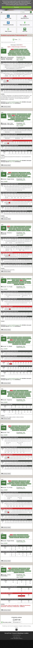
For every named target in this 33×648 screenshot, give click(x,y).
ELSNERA (16, 115)
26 (4, 174)
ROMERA (13, 397)
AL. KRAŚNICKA (19, 176)
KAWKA (9, 337)
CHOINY (12, 49)
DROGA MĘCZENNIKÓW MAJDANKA (21, 118)
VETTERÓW (28, 119)
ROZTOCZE (25, 176)
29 (4, 228)
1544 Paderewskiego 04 (21, 58)
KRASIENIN (20, 337)
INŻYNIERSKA (28, 230)
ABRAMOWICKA (24, 53)
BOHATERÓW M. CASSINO (12, 176)
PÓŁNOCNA (10, 116)
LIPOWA (22, 342)
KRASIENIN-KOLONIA (14, 337)
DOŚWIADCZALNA (19, 119)
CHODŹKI (28, 172)
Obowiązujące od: (17, 622)
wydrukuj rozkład (5, 106)
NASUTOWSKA (28, 278)
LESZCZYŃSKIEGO (11, 342)
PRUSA (14, 116)
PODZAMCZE (26, 50)
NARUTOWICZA (27, 342)
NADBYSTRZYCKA (15, 344)
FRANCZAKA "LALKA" (11, 119)
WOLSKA (13, 483)
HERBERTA (23, 230)
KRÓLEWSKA (22, 52)
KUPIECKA (24, 278)
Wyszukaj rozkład (6, 622)
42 (4, 280)
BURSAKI (25, 49)
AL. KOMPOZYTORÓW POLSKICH (24, 115)
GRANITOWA (22, 284)
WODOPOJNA (17, 52)
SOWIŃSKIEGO (26, 536)
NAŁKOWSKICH (18, 397)
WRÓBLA (28, 176)
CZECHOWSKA (28, 341)
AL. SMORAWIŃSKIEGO (22, 172)
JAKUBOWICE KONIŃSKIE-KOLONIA (16, 338)
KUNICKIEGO (19, 53)
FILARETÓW (13, 175)
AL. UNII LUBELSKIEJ (25, 229)
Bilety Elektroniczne (25, 17)
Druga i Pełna (11, 103)
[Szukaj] (31, 12)
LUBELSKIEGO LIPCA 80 (12, 53)
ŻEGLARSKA (24, 397)
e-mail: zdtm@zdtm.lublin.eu (16, 638)
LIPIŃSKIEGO (18, 341)
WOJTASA (9, 115)
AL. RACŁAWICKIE (18, 342)
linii (20, 39)
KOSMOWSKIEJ (10, 227)
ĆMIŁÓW (28, 53)
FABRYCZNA (13, 118)
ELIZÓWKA (24, 119)
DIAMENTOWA (28, 396)
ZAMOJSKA (27, 52)
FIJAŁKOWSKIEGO (28, 227)
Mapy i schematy (8, 30)
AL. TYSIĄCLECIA (12, 52)
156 (3, 428)
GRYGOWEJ (16, 572)
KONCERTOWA (28, 226)
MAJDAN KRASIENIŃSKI (26, 337)
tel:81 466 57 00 (16, 637)
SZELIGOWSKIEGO (15, 172)
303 (3, 536)
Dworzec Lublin (8, 17)
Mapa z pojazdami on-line (25, 23)
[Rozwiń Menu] (1, 12)
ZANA (20, 344)
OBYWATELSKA (21, 393)
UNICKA (22, 50)
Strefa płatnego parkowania (8, 23)
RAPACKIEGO (21, 49)
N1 (3, 392)
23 (4, 116)
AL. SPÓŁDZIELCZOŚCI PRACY (15, 50)
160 (3, 483)
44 (4, 339)
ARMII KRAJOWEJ (24, 175)
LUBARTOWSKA (27, 393)
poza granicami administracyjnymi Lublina (14, 160)
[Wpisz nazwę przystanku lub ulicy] (16, 42)
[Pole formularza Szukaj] (25, 12)
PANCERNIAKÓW (21, 572)
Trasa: (15, 39)
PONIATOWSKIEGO (20, 536)
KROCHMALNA (22, 396)
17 (4, 51)
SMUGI (8, 338)
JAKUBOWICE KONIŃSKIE (26, 338)
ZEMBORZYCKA (23, 483)
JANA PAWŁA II (18, 175)
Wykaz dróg (25, 30)
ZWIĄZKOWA (16, 49)
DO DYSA (13, 280)
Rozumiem (16, 7)
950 (3, 570)
